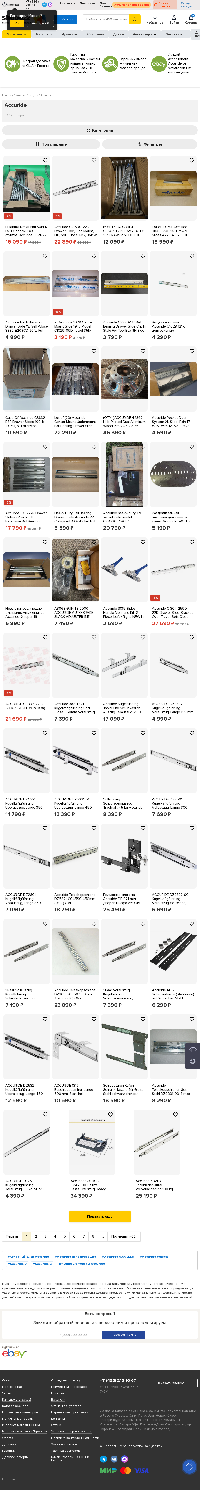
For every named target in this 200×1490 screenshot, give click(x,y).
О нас (6, 1380)
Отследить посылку (65, 1380)
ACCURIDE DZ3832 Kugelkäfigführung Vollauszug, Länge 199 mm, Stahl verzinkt (173, 710)
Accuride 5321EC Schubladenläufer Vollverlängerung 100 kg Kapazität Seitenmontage (155, 1187)
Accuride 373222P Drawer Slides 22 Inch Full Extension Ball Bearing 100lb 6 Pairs (26, 519)
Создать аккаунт (187, 5)
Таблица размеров (65, 1451)
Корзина (191, 19)
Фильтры (150, 144)
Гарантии (9, 1451)
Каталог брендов (15, 1406)
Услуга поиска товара (131, 5)
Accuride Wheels (155, 1257)
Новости (57, 1393)
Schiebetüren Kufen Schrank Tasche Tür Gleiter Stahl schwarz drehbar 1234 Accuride (124, 1091)
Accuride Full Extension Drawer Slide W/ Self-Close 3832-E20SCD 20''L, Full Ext (26, 328)
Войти (174, 19)
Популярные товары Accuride (81, 1264)
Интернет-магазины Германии (24, 1431)
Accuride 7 (18, 1264)
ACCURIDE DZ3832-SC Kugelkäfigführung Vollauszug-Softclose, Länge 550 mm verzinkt (171, 900)
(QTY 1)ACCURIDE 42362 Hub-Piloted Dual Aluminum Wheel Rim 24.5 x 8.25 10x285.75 (124, 423)
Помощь (8, 1479)
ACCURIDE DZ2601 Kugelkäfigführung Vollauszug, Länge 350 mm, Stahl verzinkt (23, 900)
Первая (12, 1236)
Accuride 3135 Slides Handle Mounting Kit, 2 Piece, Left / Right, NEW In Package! (123, 614)
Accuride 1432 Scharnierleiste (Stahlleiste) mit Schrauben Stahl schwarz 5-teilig (173, 996)
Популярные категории (20, 1412)
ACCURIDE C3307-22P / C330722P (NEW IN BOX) (25, 706)
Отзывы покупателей (67, 1406)
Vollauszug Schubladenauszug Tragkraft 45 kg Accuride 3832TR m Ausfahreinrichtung (123, 807)
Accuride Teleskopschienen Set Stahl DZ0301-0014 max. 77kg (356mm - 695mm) (171, 1091)
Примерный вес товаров (70, 1387)
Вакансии (58, 1399)
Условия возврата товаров (71, 1431)
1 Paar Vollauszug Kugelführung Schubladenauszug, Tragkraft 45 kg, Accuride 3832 (25, 998)
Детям (118, 34)
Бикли (55, 1457)
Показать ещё (100, 1216)
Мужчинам (69, 34)
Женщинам (95, 34)
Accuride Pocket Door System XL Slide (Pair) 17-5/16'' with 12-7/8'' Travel (171, 421)
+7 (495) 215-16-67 (32, 5)
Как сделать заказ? (16, 1399)
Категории (100, 130)
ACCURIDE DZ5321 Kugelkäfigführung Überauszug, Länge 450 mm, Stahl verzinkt (24, 1091)
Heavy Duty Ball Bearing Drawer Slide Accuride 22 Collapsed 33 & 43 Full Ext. (75, 517)
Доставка (87, 3)
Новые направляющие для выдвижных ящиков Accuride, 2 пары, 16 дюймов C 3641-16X (25, 614)
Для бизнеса (106, 4)
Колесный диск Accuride (29, 1257)
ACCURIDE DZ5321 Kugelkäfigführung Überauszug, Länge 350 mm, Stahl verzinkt (24, 805)
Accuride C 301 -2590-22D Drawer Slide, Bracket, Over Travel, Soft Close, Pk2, (173, 614)
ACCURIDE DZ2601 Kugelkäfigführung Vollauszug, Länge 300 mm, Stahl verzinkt (170, 805)
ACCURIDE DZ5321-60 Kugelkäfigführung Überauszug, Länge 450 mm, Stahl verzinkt (73, 805)
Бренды (44, 34)
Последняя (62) (124, 1236)
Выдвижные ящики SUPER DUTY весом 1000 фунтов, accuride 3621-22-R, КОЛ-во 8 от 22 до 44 (26, 233)
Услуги (7, 1393)
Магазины (17, 34)
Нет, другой (40, 23)
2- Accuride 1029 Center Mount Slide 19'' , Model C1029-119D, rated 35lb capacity (73, 328)
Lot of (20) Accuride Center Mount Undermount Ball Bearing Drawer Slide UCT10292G (75, 423)
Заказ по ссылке (165, 4)
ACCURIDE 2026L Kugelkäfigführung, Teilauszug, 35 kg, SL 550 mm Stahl (25, 1187)
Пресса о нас (12, 1387)
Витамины (176, 34)
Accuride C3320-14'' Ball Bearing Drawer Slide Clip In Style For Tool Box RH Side (124, 326)
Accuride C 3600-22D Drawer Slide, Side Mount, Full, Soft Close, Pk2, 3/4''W (75, 231)
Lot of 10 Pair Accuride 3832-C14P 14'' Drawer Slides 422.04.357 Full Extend (170, 233)
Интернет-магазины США (21, 1425)
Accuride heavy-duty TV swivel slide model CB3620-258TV (122, 517)
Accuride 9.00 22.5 (119, 1257)
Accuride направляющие (76, 1257)
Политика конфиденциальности (75, 1438)
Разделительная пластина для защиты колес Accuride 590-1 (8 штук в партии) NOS (171, 519)
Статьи (56, 1425)
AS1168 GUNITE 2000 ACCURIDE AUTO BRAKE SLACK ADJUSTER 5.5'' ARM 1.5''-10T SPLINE (73, 614)
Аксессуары (145, 34)
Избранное (155, 19)
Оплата (7, 1438)
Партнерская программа (69, 1412)
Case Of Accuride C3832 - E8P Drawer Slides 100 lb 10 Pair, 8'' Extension (26, 421)
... (103, 1236)
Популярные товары (17, 1419)
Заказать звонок (170, 1383)
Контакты (67, 3)
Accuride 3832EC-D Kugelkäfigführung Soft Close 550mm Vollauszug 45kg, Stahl (74, 710)
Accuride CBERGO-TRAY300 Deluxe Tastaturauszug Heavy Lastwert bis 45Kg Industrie (88, 1189)
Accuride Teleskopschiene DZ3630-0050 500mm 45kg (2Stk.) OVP (74, 994)
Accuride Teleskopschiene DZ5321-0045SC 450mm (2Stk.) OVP (74, 898)
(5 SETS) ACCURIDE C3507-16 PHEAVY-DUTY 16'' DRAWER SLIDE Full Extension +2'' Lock (123, 233)
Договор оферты (15, 1457)
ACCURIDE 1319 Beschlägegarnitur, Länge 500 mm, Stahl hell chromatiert (73, 1091)
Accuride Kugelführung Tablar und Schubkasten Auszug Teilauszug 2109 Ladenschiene (122, 710)
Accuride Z (43, 1264)
